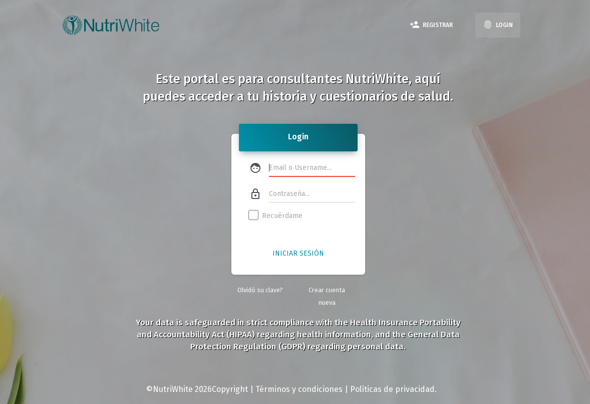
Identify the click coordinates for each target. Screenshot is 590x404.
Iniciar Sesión (298, 253)
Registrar (431, 25)
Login (498, 25)
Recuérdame (276, 216)
